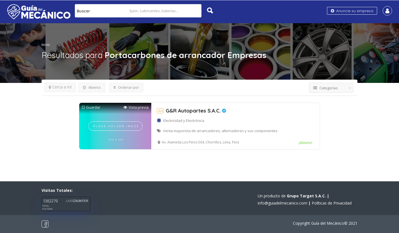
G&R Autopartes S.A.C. (191, 110)
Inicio (46, 44)
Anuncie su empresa (352, 10)
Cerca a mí (60, 87)
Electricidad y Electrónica (183, 120)
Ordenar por (126, 87)
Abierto (92, 87)
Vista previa (136, 107)
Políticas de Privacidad (332, 203)
